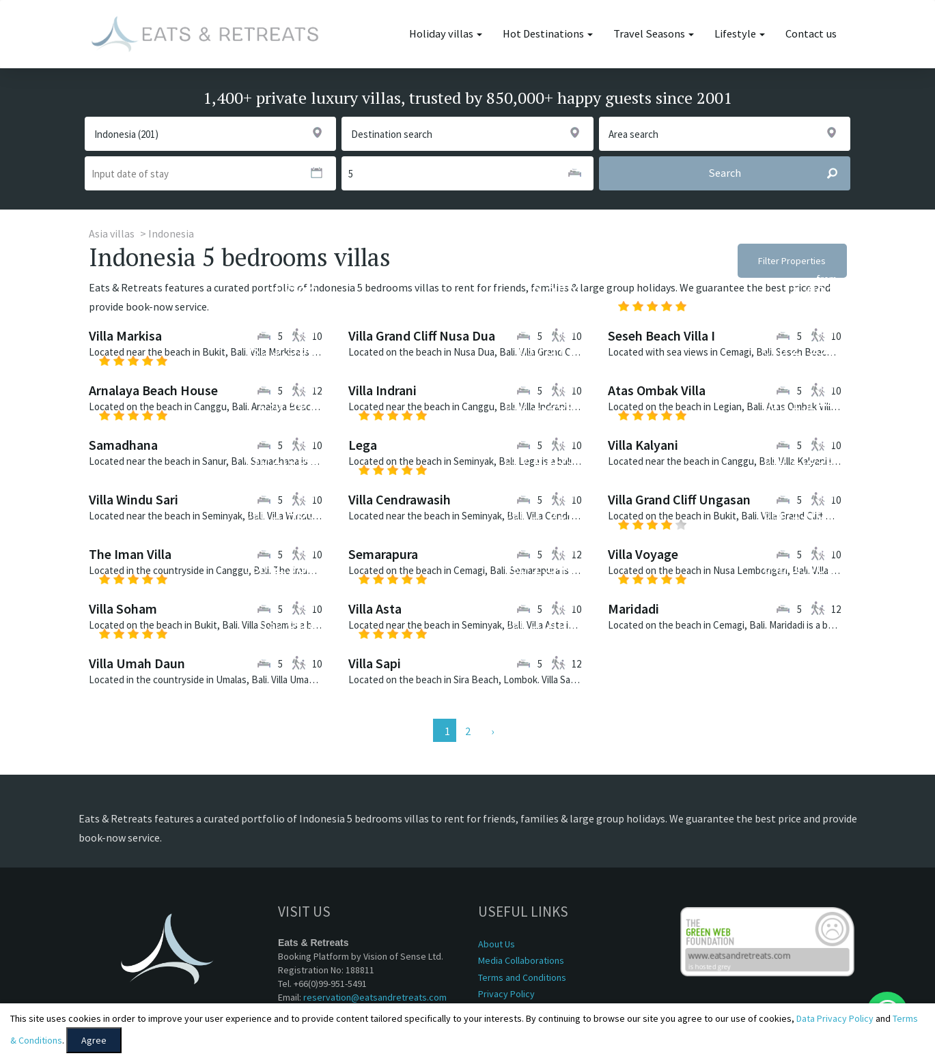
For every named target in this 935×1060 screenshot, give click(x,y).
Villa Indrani (382, 390)
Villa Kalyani (643, 444)
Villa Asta (375, 608)
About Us (496, 944)
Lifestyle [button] (739, 34)
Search (779, 173)
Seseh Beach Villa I (661, 335)
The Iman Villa (130, 553)
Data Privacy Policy (835, 1018)
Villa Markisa (125, 335)
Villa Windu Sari (133, 499)
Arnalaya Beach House (153, 390)
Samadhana (123, 444)
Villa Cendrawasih (399, 499)
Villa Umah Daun (137, 663)
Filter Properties (792, 261)
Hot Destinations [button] (548, 34)
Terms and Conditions (522, 977)
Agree (94, 1040)
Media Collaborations (521, 960)
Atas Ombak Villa (657, 390)
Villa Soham (123, 608)
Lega (362, 444)
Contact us (811, 34)
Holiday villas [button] (445, 34)
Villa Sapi (374, 663)
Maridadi (633, 608)
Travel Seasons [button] (653, 34)
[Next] (491, 730)
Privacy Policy (506, 994)
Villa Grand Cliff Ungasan (679, 499)
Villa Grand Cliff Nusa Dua (421, 335)
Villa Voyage (643, 553)
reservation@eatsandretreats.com (375, 997)
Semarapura (383, 553)
